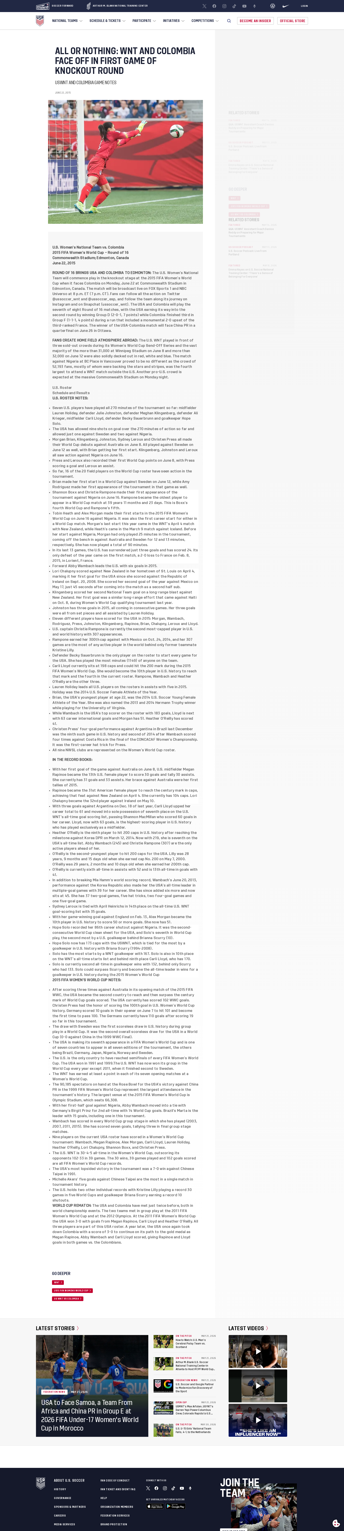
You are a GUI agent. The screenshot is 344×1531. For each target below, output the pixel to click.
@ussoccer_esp (101, 299)
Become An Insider (255, 21)
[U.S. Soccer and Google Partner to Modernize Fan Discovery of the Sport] (163, 1385)
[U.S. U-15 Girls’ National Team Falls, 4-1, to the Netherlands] (163, 1430)
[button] (229, 21)
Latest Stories (57, 1328)
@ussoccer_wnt (66, 299)
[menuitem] (67, 21)
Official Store (292, 21)
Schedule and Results (71, 393)
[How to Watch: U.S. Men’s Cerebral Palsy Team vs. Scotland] (163, 1341)
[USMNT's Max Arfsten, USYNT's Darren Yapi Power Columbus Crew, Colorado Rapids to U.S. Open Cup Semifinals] (163, 1408)
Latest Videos (248, 1328)
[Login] (304, 6)
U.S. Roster (62, 388)
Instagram (61, 304)
